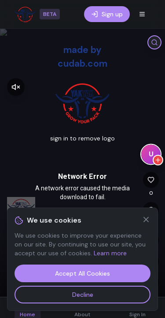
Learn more (110, 253)
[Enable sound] (16, 87)
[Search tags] (154, 42)
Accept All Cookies (82, 273)
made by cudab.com (82, 56)
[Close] (146, 219)
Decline (82, 295)
